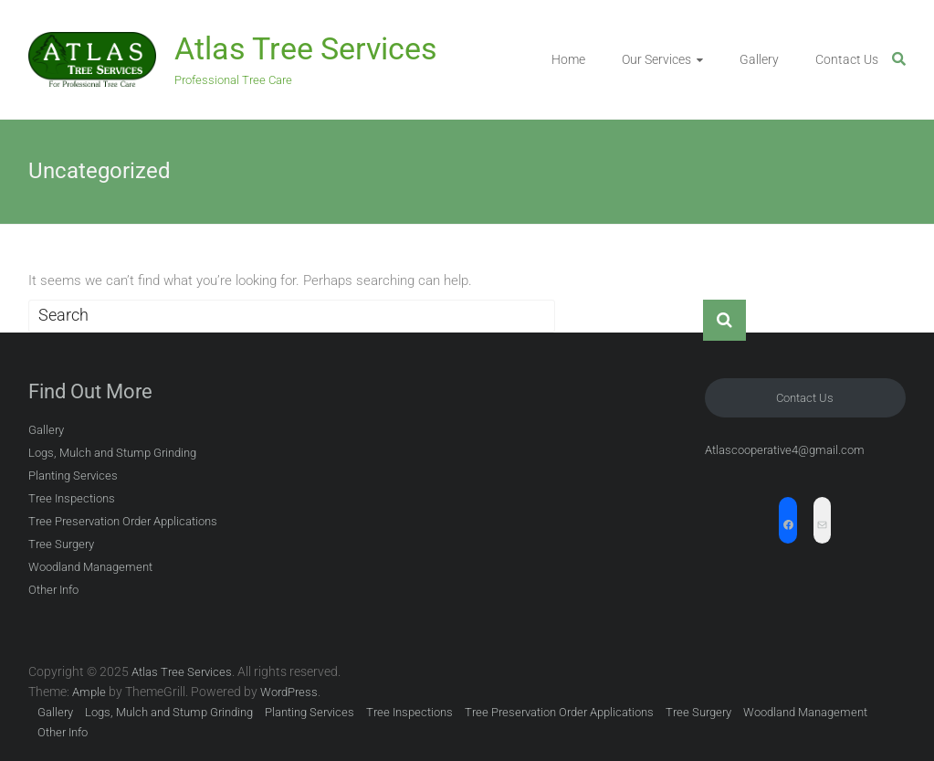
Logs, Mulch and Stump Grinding (112, 453)
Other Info (53, 590)
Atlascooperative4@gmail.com (785, 450)
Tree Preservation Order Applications (122, 521)
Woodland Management (90, 567)
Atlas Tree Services (305, 48)
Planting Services (73, 475)
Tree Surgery (61, 544)
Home (568, 59)
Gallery (759, 59)
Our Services (656, 59)
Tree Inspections (71, 498)
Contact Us (846, 59)
